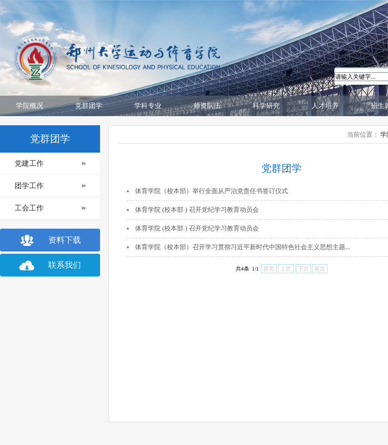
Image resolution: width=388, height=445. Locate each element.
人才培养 (325, 105)
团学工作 (29, 185)
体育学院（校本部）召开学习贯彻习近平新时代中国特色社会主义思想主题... (242, 247)
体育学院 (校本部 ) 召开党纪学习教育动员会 (197, 209)
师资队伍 (207, 105)
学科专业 (147, 105)
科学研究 (266, 105)
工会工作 (29, 208)
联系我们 (64, 265)
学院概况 (29, 105)
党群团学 (88, 105)
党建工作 (29, 163)
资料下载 (64, 240)
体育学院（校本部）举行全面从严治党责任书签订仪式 (211, 191)
